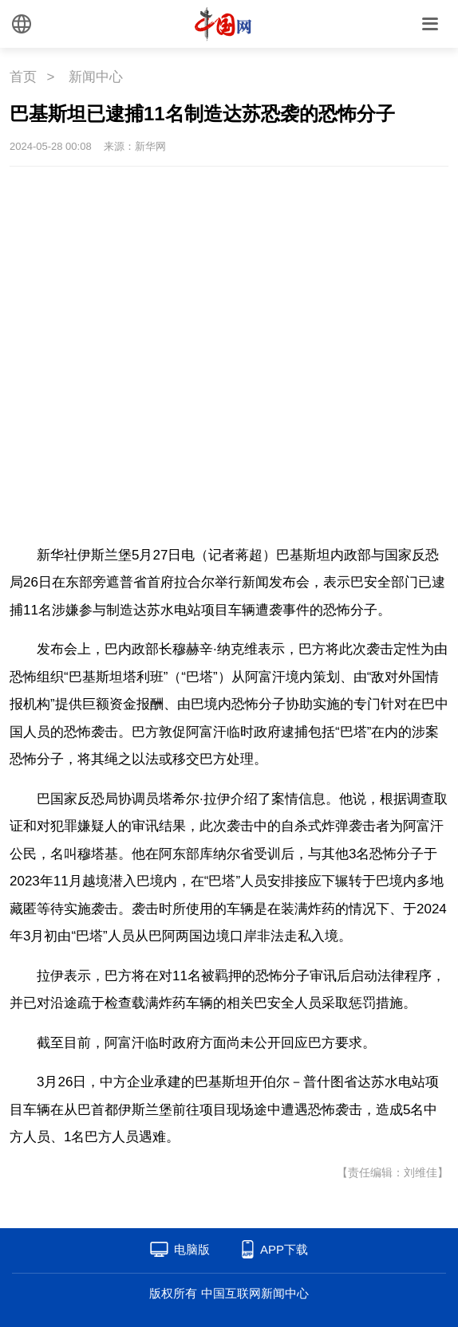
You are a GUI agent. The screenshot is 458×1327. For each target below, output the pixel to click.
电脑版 (192, 1249)
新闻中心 (96, 76)
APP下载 (284, 1249)
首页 (23, 76)
